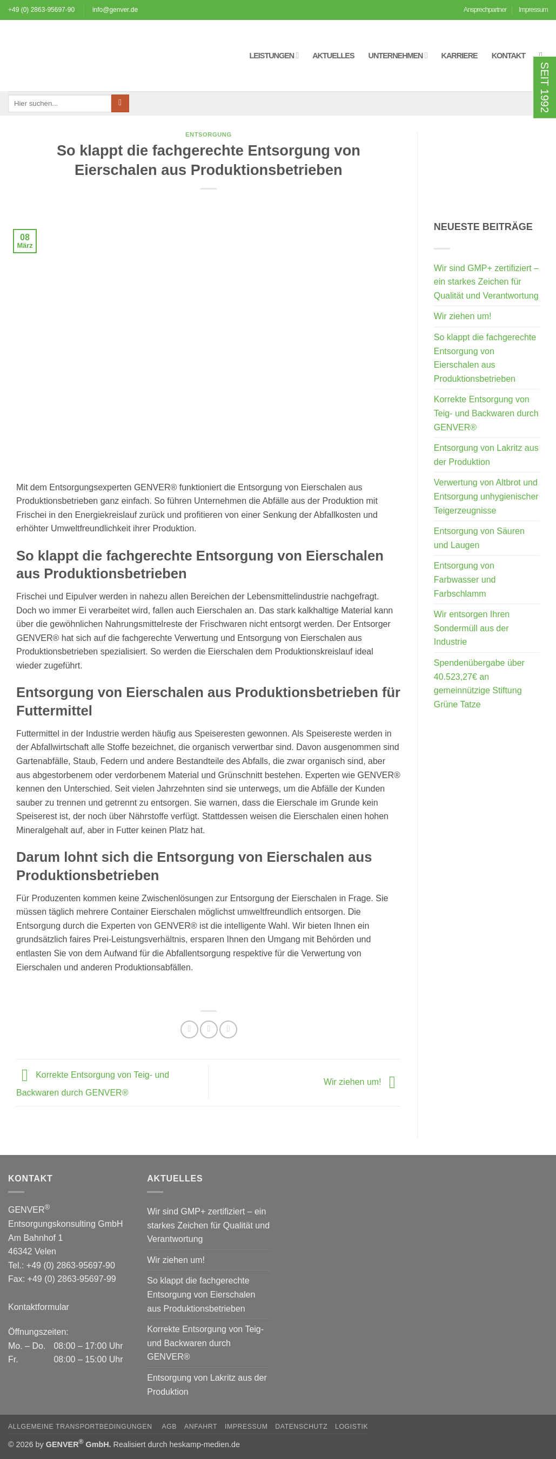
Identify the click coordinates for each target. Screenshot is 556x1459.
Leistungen (273, 55)
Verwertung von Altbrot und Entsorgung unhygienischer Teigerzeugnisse (486, 496)
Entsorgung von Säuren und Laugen (479, 538)
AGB (169, 1426)
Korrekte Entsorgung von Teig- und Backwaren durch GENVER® (486, 413)
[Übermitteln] (120, 103)
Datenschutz (301, 1426)
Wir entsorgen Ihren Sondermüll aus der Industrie (472, 628)
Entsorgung (208, 134)
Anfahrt (200, 1426)
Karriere (459, 55)
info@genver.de (115, 9)
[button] (543, 55)
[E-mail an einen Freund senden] (228, 1029)
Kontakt (508, 55)
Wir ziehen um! (362, 1081)
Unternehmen (398, 55)
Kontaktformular (38, 1307)
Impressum (533, 9)
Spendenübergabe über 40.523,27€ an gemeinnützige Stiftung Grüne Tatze (479, 683)
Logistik (351, 1426)
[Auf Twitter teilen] (209, 1029)
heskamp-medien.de (205, 1444)
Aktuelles (333, 55)
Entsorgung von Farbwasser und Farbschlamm (465, 579)
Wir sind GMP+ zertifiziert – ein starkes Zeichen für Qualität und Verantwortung (486, 282)
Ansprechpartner (485, 9)
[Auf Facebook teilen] (189, 1029)
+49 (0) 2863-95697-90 (41, 9)
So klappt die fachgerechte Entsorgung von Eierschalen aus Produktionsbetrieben (485, 358)
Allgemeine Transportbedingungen (81, 1426)
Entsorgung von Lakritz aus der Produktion (486, 455)
